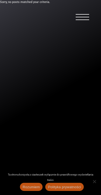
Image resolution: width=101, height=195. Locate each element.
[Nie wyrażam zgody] (94, 181)
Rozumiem (31, 187)
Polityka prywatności (64, 187)
